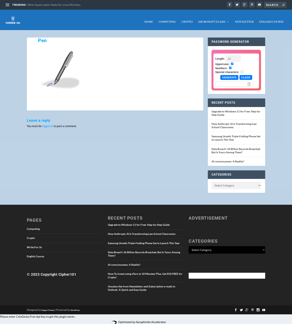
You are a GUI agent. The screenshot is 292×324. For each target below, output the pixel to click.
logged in (47, 122)
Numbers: (221, 64)
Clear (245, 73)
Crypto (187, 18)
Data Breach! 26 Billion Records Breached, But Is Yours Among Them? (236, 147)
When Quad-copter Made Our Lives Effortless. (54, 4)
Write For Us (34, 243)
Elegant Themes (47, 306)
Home (148, 18)
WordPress (75, 306)
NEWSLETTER (244, 18)
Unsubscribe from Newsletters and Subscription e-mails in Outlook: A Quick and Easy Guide (141, 284)
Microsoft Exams (211, 18)
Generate (229, 73)
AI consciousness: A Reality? (228, 157)
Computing (167, 18)
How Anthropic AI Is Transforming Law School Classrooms (141, 230)
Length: (220, 55)
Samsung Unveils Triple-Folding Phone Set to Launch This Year (144, 239)
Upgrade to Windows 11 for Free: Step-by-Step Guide (139, 221)
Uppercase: (222, 60)
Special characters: (227, 68)
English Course (271, 18)
